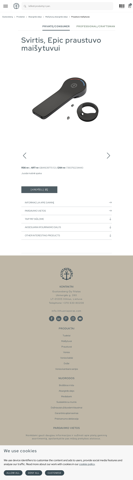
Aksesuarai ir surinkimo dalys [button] (68, 227)
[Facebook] (51, 318)
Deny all (33, 472)
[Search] (24, 6)
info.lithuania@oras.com (66, 310)
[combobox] (70, 6)
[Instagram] (73, 318)
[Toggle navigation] (5, 6)
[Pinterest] (66, 318)
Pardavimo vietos (68, 210)
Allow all (13, 472)
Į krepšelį (39, 189)
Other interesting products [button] (68, 235)
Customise (54, 472)
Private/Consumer (56, 26)
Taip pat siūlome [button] (68, 218)
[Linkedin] (58, 318)
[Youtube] (80, 318)
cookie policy (87, 464)
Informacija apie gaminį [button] (68, 202)
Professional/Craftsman (95, 26)
